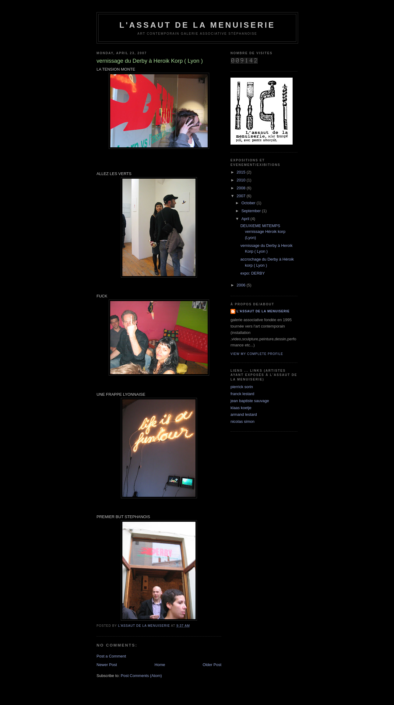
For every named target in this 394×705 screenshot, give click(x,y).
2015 (242, 172)
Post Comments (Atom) (141, 675)
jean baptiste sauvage (249, 400)
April (246, 218)
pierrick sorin (241, 386)
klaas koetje (241, 407)
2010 (242, 180)
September (251, 211)
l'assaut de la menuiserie (197, 25)
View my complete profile (256, 354)
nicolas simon (242, 421)
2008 (242, 188)
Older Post (212, 664)
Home (160, 664)
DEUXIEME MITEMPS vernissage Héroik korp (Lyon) (262, 231)
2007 (242, 196)
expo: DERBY (252, 273)
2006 (242, 285)
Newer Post (107, 664)
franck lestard (242, 393)
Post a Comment (111, 656)
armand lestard (243, 414)
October (249, 203)
